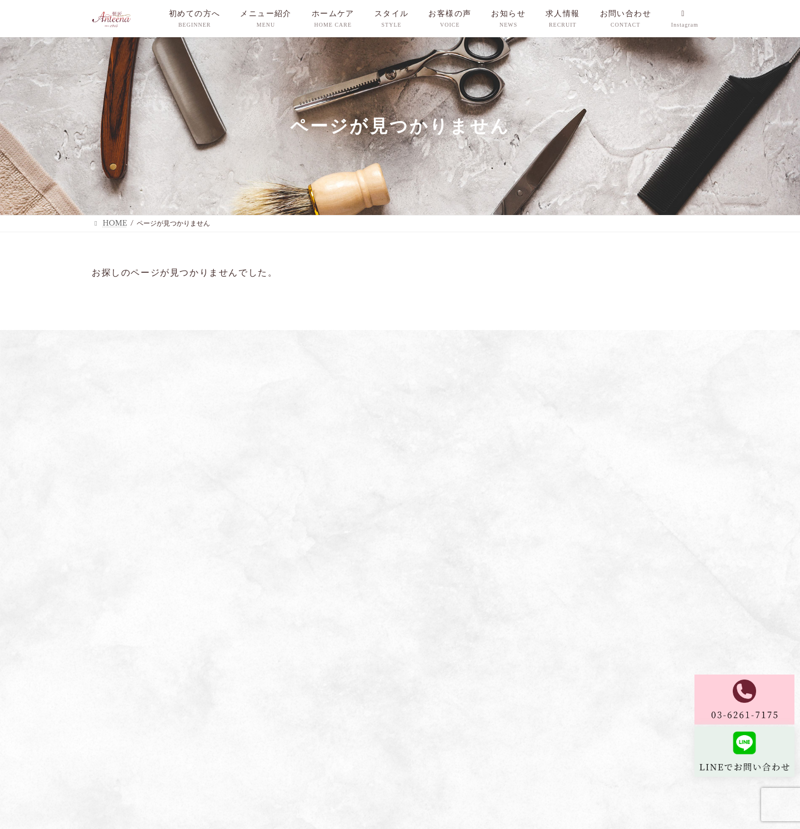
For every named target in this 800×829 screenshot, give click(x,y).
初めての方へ (143, 340)
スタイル (317, 340)
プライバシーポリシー (128, 762)
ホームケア (265, 340)
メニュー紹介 (206, 340)
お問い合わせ (623, 340)
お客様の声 (370, 340)
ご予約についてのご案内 (544, 340)
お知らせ (422, 340)
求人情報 (471, 340)
